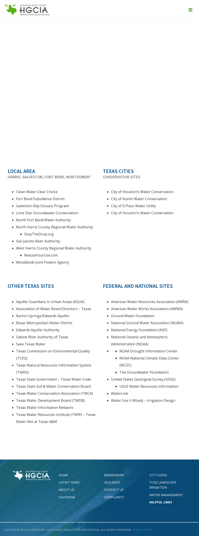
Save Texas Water (31, 344)
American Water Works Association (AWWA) (147, 308)
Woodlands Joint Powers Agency (42, 262)
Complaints (114, 497)
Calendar (67, 497)
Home (63, 475)
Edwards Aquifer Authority (37, 330)
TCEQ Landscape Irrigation (162, 484)
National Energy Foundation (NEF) (139, 330)
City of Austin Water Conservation (139, 198)
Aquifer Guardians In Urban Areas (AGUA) (50, 301)
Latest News (69, 482)
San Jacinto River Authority (38, 241)
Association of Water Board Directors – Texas (53, 308)
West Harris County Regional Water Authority (53, 248)
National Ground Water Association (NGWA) (147, 322)
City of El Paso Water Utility (133, 205)
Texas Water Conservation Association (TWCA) (54, 393)
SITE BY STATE (142, 529)
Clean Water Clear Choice (37, 191)
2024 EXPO (112, 482)
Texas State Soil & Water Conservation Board (53, 386)
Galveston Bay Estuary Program (42, 205)
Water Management (166, 495)
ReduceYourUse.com (41, 255)
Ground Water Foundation (132, 315)
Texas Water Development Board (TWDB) (50, 400)
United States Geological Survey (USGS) (143, 379)
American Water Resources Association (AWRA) (149, 301)
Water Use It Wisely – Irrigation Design (143, 400)
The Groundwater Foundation (144, 372)
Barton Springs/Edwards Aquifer (42, 315)
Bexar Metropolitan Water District (44, 322)
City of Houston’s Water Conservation (142, 191)
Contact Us (114, 490)
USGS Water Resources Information (148, 386)
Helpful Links (160, 502)
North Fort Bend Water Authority (43, 220)
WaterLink (119, 393)
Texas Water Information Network (44, 407)
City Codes (158, 475)
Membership (114, 475)
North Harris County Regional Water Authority (54, 227)
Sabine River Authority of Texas (42, 337)
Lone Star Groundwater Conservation (47, 212)
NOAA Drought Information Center (148, 351)
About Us (66, 490)
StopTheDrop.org (39, 234)
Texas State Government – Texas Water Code (53, 379)
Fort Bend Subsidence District (40, 198)
